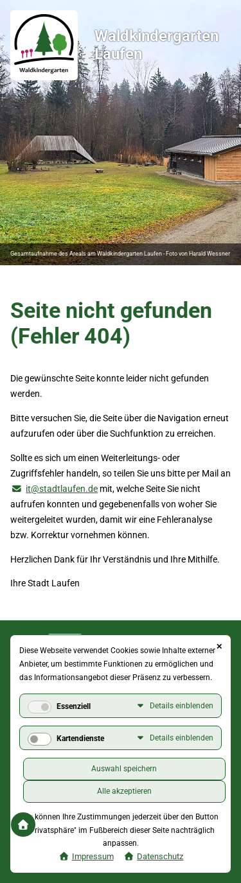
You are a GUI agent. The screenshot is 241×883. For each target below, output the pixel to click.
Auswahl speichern (124, 768)
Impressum (93, 856)
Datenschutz (160, 856)
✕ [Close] (219, 646)
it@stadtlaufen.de (62, 489)
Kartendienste (80, 738)
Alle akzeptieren (124, 791)
